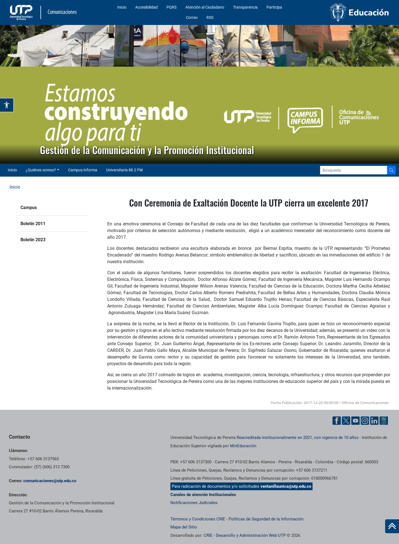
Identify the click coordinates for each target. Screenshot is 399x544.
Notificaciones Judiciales (194, 502)
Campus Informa (82, 170)
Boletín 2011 (33, 223)
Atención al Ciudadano (204, 7)
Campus (29, 207)
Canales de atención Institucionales (203, 494)
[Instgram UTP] (365, 420)
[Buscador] (391, 170)
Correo (192, 17)
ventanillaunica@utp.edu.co (285, 486)
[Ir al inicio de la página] (392, 526)
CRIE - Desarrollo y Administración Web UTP (245, 535)
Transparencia (245, 7)
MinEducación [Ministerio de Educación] (243, 445)
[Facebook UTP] (336, 420)
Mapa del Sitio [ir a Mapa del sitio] (183, 527)
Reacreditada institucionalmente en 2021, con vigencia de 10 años (298, 437)
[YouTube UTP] (355, 420)
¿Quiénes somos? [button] (41, 170)
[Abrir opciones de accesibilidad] (7, 105)
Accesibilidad (146, 7)
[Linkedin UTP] (374, 420)
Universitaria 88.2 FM (124, 170)
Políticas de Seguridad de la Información (266, 519)
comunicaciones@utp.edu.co (49, 480)
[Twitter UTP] (346, 420)
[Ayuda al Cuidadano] (384, 420)
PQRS (172, 7)
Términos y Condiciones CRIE (197, 519)
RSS (209, 17)
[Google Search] (353, 170)
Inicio (121, 7)
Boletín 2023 (33, 239)
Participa (274, 7)
